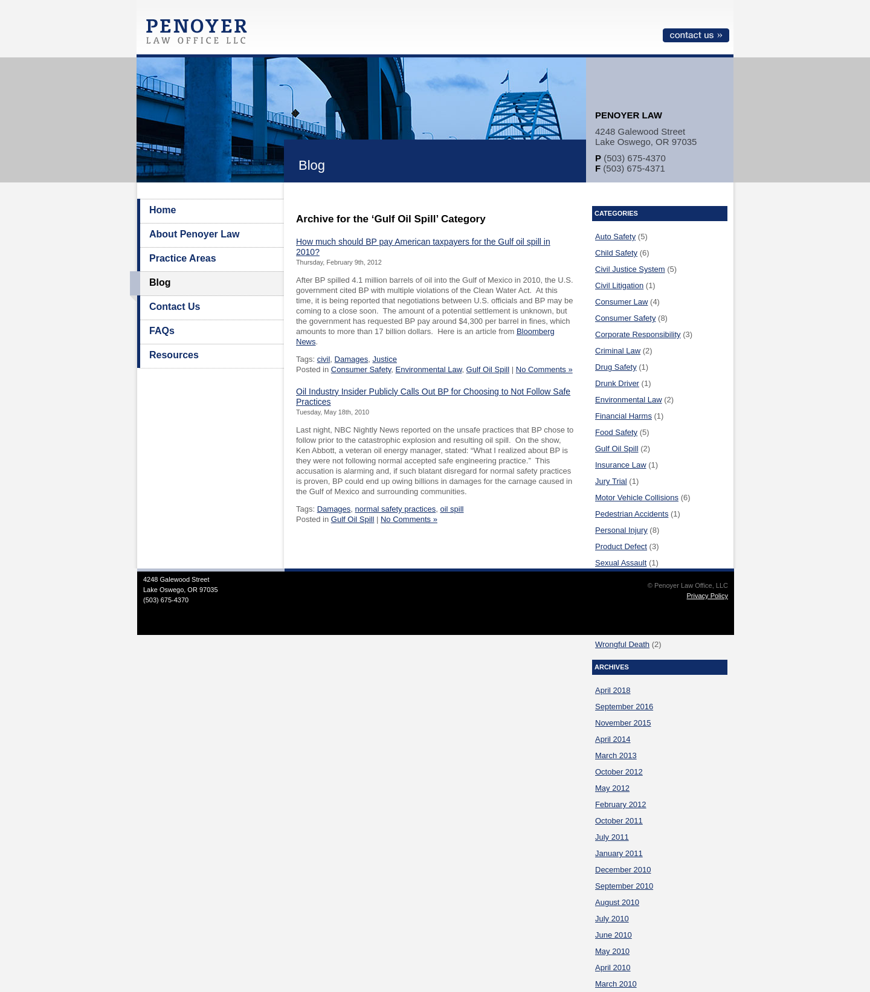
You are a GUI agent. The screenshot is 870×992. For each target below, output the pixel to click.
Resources (174, 355)
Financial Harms (623, 415)
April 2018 (613, 690)
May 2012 (612, 788)
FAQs (162, 331)
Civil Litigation (619, 285)
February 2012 (620, 804)
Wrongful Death (622, 644)
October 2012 (619, 771)
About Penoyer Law (194, 234)
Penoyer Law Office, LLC (199, 35)
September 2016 (624, 706)
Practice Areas (182, 258)
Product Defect (621, 546)
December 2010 (623, 869)
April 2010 (613, 967)
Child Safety (616, 252)
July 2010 (612, 918)
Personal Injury (621, 530)
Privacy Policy (707, 595)
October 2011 (619, 820)
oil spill (451, 509)
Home (162, 210)
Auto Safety (615, 236)
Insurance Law (620, 464)
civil (323, 359)
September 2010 (624, 886)
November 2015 (623, 722)
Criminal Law (617, 350)
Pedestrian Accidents (631, 513)
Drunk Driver (617, 383)
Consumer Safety (361, 369)
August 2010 (617, 902)
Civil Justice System (630, 269)
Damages (352, 359)
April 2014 (613, 739)
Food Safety (616, 432)
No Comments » (544, 369)
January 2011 (619, 853)
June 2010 (613, 934)
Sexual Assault (620, 562)
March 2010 (616, 983)
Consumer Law (621, 301)
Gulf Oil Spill (488, 369)
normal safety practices (395, 509)
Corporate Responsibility (638, 334)
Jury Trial (611, 481)
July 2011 (612, 837)
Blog (160, 282)
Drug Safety (616, 367)
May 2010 (612, 951)
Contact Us (174, 306)
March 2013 (616, 755)
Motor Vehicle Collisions (636, 497)
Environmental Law (429, 369)
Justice (384, 359)
